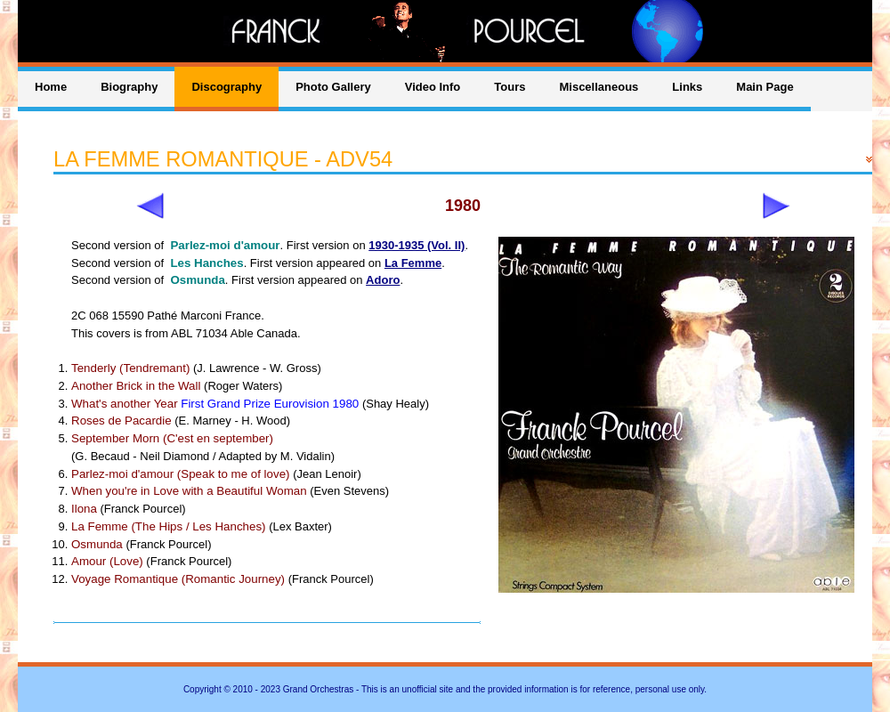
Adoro (383, 280)
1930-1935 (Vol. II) (416, 245)
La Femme (412, 263)
